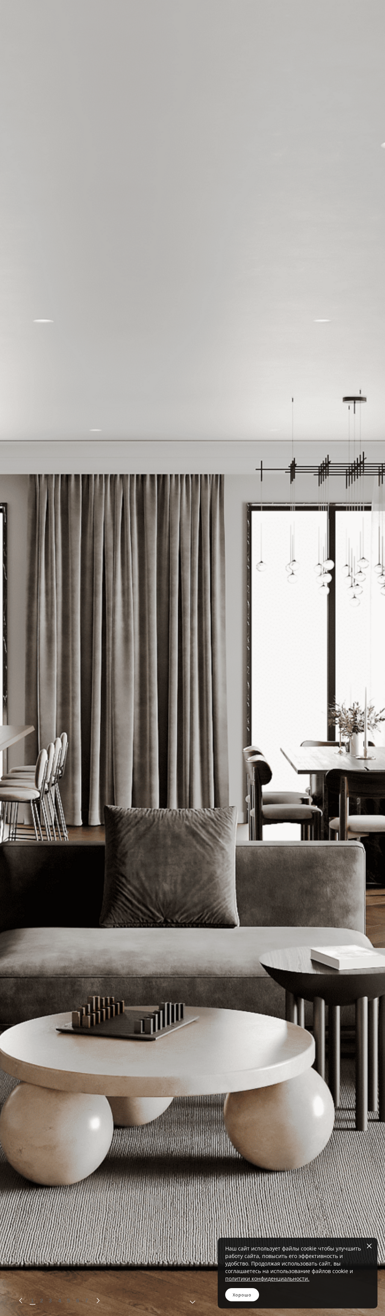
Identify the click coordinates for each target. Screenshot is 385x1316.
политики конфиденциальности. (267, 1278)
